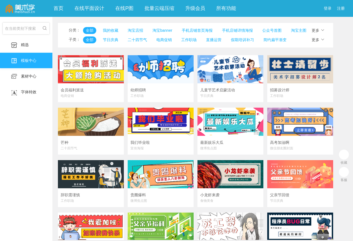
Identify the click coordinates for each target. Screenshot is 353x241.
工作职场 (189, 40)
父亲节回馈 (279, 194)
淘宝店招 (135, 30)
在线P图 (124, 8)
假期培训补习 (242, 40)
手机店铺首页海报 (197, 30)
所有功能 (226, 8)
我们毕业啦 (140, 142)
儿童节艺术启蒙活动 (217, 90)
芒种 (64, 142)
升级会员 (195, 8)
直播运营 (213, 40)
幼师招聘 (138, 90)
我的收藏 (110, 30)
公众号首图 (272, 30)
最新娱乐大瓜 (211, 142)
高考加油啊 (279, 142)
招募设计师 (279, 90)
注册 (341, 8)
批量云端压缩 (159, 8)
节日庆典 (110, 40)
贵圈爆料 (138, 195)
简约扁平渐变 (275, 40)
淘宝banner (162, 30)
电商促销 (164, 40)
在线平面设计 (89, 8)
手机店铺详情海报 (237, 30)
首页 (58, 8)
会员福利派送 (72, 90)
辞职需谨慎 (70, 195)
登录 (327, 8)
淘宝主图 (298, 30)
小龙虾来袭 (210, 195)
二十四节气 (137, 40)
